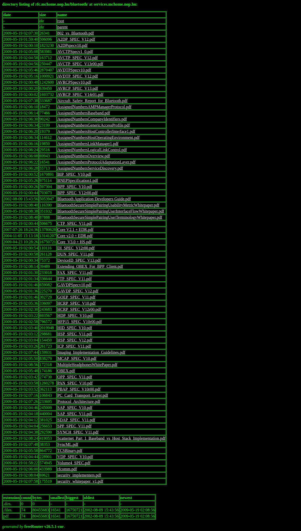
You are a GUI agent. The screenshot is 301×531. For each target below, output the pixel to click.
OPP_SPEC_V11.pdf (75, 377)
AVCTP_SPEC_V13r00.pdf (80, 64)
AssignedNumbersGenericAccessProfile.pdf (94, 125)
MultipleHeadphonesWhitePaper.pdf (87, 364)
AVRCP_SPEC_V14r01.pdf (81, 94)
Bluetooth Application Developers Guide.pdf (94, 199)
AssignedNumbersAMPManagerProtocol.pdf (94, 107)
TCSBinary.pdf (70, 450)
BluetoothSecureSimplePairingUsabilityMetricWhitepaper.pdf (109, 205)
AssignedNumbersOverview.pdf (84, 156)
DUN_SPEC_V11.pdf (76, 254)
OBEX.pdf (66, 371)
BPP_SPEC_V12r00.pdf (78, 193)
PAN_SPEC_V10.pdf (75, 383)
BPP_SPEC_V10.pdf (75, 186)
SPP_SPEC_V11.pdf (75, 426)
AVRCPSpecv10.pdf (74, 82)
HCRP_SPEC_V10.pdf (77, 303)
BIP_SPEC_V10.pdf (74, 174)
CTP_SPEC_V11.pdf (75, 223)
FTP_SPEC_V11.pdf (75, 278)
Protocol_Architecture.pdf (79, 401)
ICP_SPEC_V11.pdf (74, 346)
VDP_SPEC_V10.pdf (75, 457)
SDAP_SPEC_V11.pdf (76, 420)
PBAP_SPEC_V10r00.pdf (79, 389)
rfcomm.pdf (67, 469)
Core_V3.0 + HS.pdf (75, 242)
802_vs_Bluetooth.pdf (76, 33)
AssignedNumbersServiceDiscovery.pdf (90, 168)
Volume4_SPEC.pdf (74, 463)
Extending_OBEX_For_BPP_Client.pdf (90, 266)
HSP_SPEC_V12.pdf (75, 340)
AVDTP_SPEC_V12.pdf (78, 76)
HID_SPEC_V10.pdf (75, 328)
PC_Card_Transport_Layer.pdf (83, 395)
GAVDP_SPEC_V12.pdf (78, 291)
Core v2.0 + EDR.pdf (75, 236)
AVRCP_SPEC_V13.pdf (78, 88)
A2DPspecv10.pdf (73, 45)
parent (63, 27)
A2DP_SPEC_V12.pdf (76, 39)
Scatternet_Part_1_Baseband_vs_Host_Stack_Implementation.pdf (112, 438)
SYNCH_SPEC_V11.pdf (78, 432)
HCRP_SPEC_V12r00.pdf (79, 309)
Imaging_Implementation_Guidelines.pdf (91, 352)
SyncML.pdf (68, 444)
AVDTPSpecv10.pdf (74, 70)
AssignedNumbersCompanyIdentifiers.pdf (92, 119)
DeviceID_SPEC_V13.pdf (79, 260)
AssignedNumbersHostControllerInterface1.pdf (96, 131)
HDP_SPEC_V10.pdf (75, 315)
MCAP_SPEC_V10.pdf (77, 358)
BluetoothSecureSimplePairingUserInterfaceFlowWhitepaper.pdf (111, 211)
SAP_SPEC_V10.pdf (75, 407)
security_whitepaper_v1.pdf (80, 481)
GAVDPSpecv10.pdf (75, 285)
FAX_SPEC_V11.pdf (75, 272)
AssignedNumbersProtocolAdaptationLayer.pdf (97, 162)
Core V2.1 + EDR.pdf (76, 229)
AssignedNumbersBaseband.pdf (84, 113)
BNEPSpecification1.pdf (78, 180)
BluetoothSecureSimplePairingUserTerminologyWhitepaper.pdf (110, 217)
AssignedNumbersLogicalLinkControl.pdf (92, 150)
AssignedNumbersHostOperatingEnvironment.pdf (99, 137)
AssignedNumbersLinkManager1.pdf (88, 143)
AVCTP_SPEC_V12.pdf (78, 58)
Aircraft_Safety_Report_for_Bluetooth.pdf (93, 100)
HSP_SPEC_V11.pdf (75, 334)
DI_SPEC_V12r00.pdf (76, 248)
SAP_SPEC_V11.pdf (75, 414)
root (61, 21)
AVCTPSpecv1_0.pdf (75, 51)
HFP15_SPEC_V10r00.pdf (80, 321)
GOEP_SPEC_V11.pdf (76, 297)
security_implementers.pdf (79, 475)
